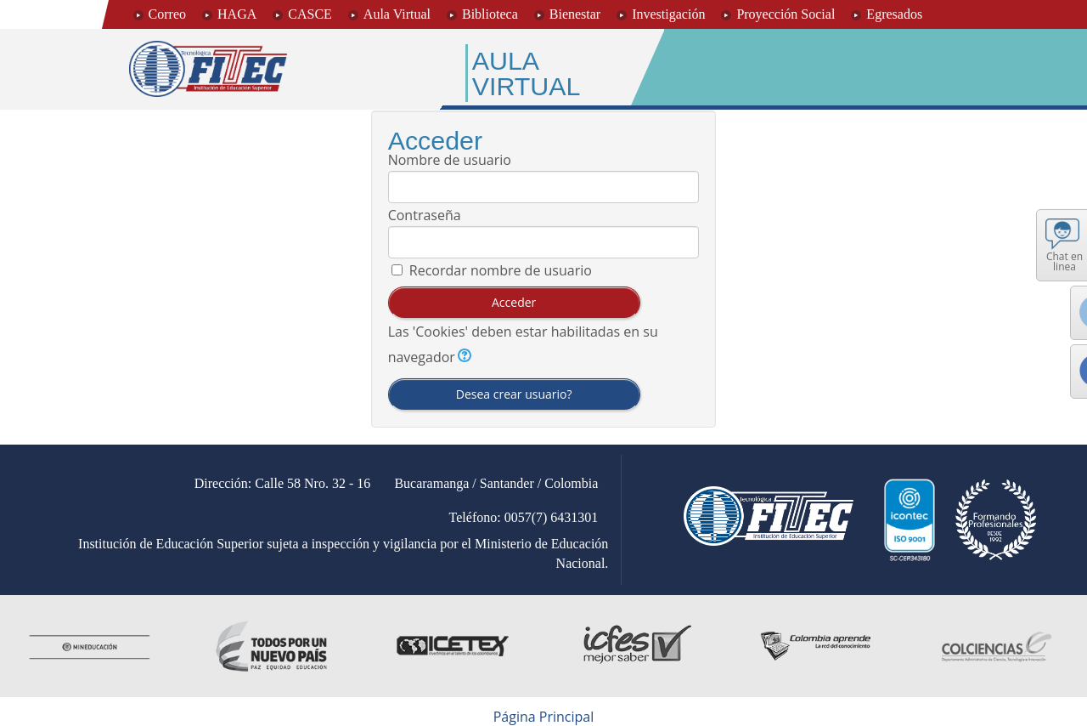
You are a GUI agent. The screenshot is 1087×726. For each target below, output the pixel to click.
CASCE (310, 14)
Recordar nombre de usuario (500, 270)
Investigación (668, 14)
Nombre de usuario (449, 160)
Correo (167, 14)
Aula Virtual (397, 14)
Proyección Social (785, 14)
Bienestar (574, 14)
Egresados (894, 14)
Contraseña (424, 215)
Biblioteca (490, 14)
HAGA (236, 14)
